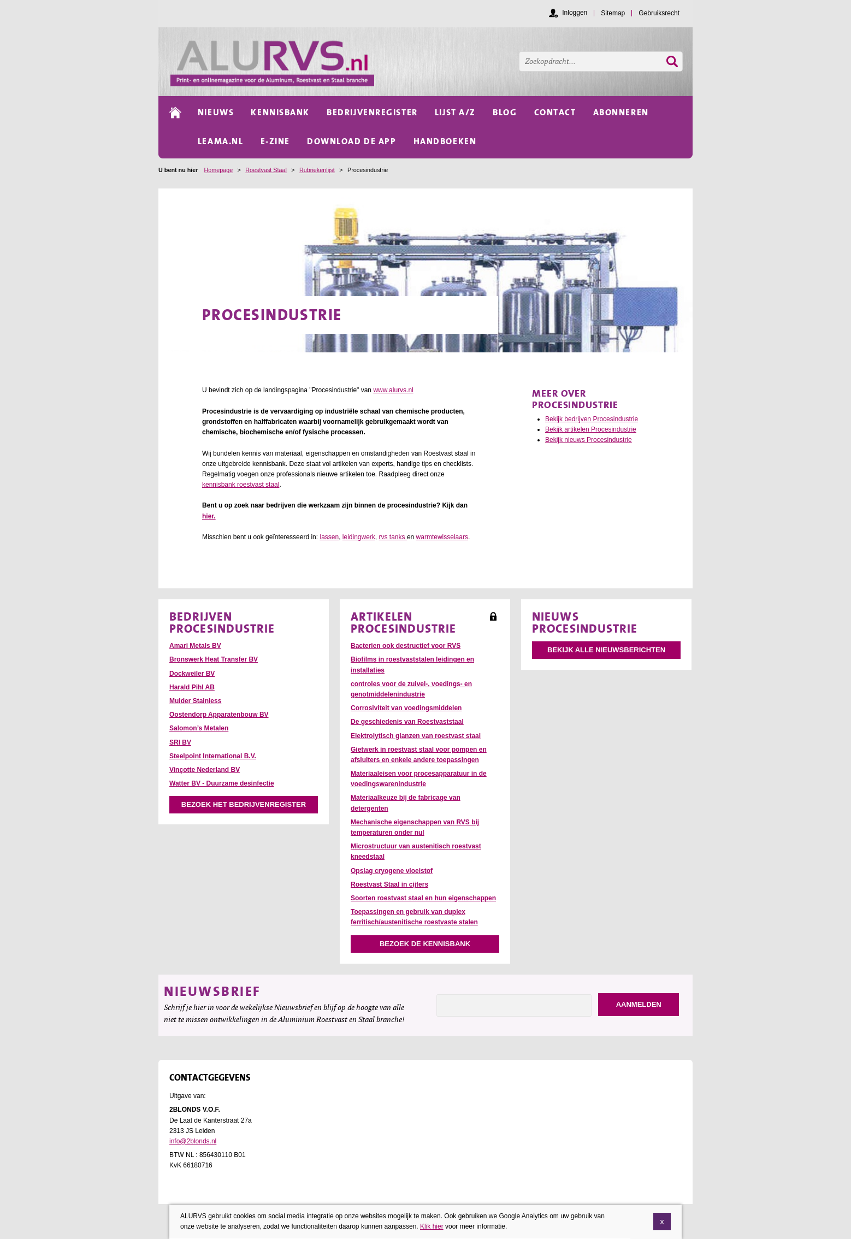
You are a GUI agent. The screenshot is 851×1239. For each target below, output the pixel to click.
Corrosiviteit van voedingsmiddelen (406, 708)
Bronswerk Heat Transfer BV (213, 659)
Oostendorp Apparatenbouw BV (219, 714)
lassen (329, 537)
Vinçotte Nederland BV (204, 770)
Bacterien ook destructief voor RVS (405, 646)
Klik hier (432, 1232)
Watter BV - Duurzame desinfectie (221, 783)
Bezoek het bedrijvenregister (243, 804)
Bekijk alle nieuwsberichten (606, 650)
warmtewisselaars (442, 537)
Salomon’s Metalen (198, 728)
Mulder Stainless (195, 701)
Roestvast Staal (266, 170)
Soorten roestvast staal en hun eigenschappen (423, 898)
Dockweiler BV (192, 673)
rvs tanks (393, 537)
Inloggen (574, 12)
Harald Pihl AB (192, 687)
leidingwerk (358, 537)
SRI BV (180, 742)
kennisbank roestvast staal (240, 484)
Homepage (218, 170)
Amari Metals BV (195, 646)
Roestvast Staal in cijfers (389, 884)
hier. (209, 516)
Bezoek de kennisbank (425, 944)
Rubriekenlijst (317, 170)
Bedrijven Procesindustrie (222, 622)
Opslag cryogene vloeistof (392, 871)
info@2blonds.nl (192, 1141)
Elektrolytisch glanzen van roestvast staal (416, 736)
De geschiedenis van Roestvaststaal (407, 721)
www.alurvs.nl (393, 390)
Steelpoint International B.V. (212, 756)
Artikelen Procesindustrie (404, 622)
